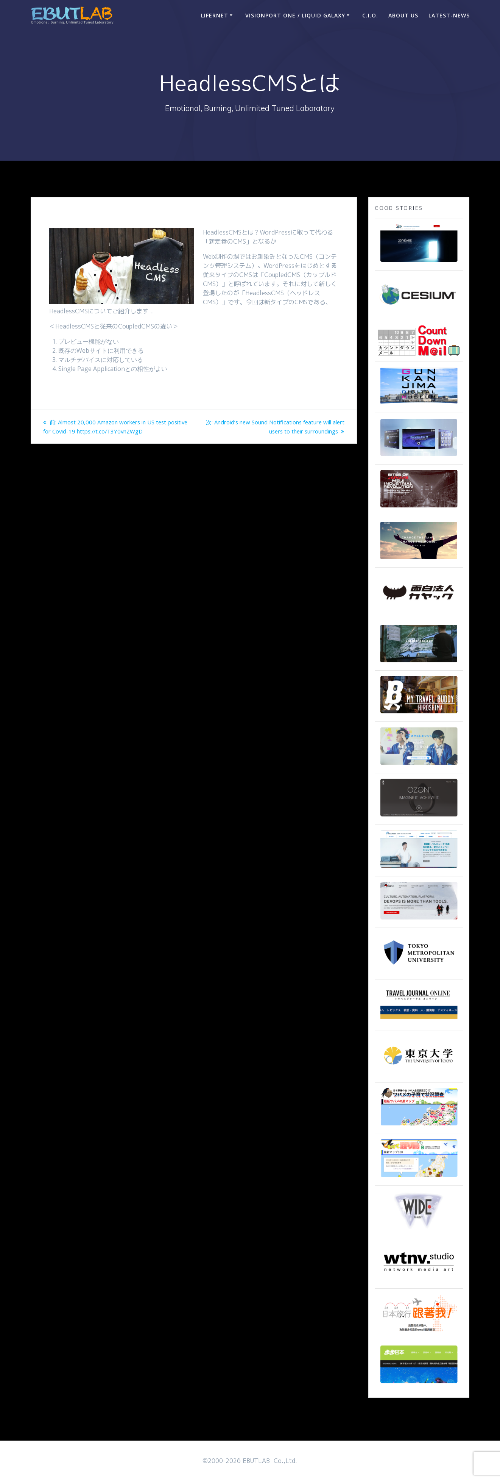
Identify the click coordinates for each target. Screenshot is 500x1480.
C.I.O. (370, 15)
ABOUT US (403, 15)
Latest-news (449, 15)
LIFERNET (214, 15)
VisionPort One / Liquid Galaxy (295, 15)
